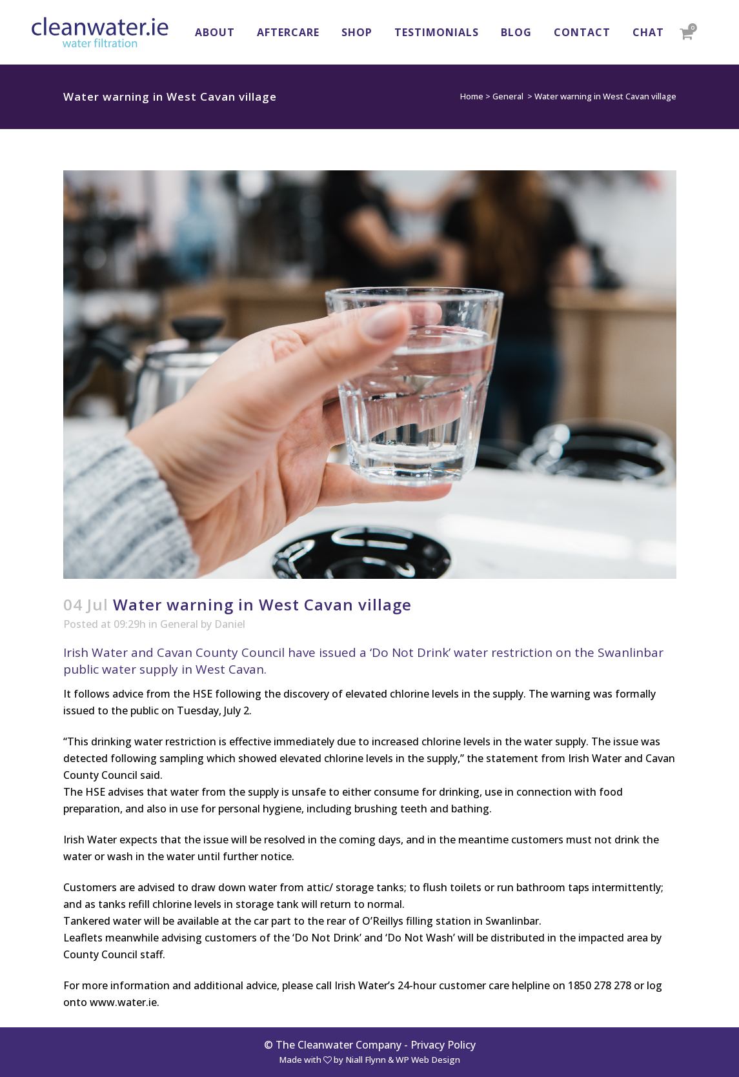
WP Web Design (428, 1059)
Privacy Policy (443, 1045)
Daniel (229, 624)
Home (471, 96)
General (507, 96)
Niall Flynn (365, 1059)
